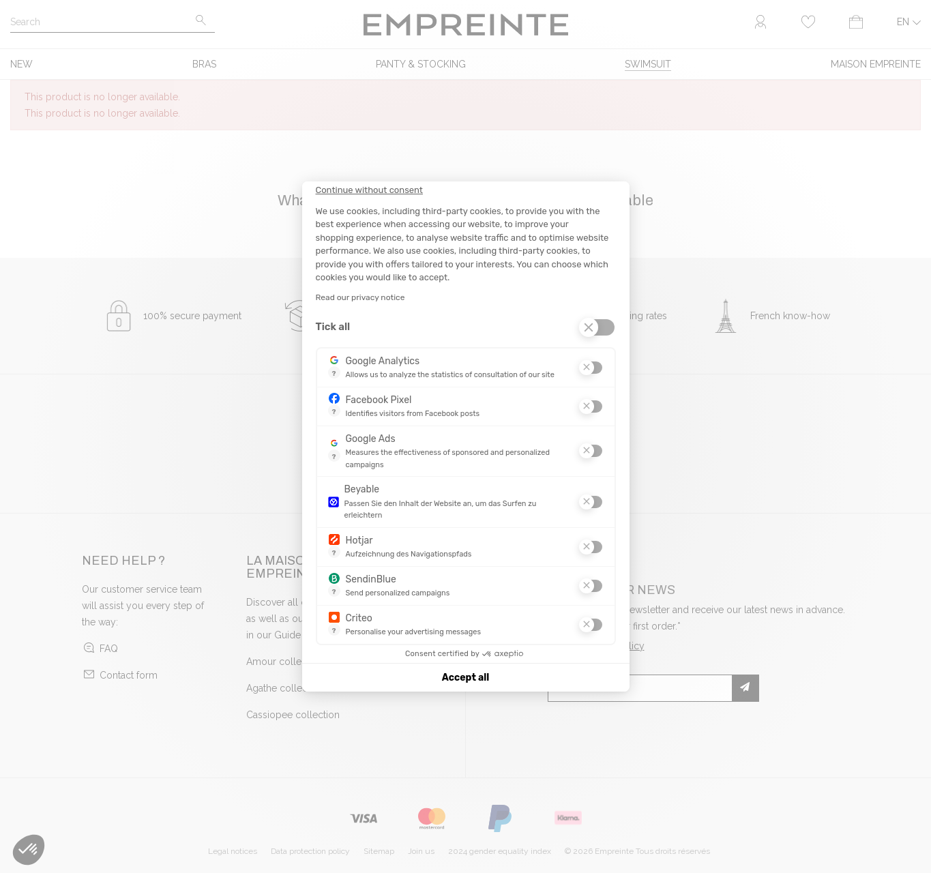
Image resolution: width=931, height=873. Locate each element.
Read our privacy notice (360, 297)
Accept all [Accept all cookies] (465, 677)
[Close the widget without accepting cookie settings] (369, 190)
